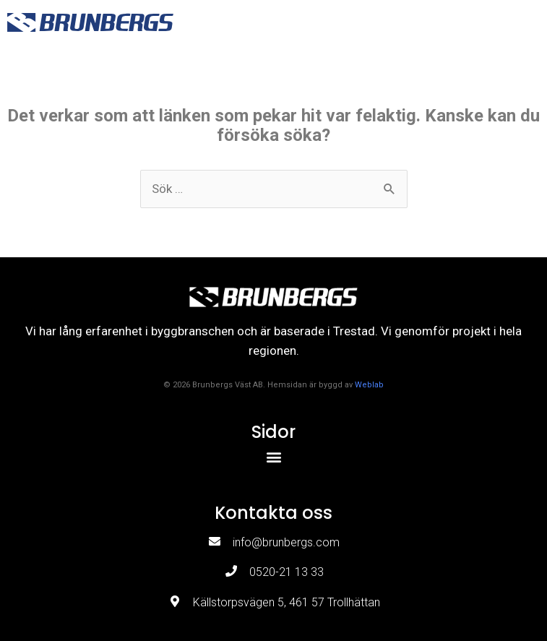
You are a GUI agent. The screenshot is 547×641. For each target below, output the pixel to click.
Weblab (369, 385)
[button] (522, 22)
